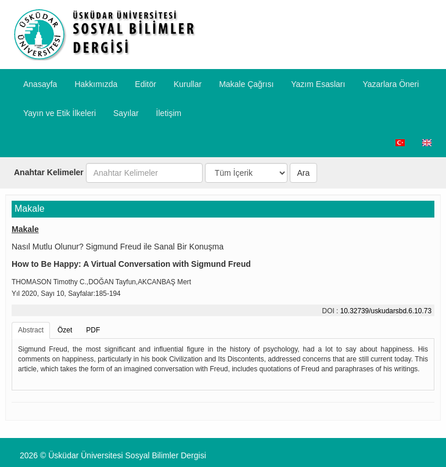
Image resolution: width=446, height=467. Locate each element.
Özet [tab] (64, 330)
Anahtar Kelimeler (49, 172)
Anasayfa (40, 84)
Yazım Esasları (318, 84)
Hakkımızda (95, 84)
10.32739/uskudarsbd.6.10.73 (385, 311)
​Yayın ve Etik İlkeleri (59, 113)
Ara (303, 173)
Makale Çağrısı (246, 84)
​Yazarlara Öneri (390, 84)
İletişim (169, 113)
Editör (145, 84)
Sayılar (126, 113)
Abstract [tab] (31, 330)
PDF (93, 330)
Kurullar (188, 84)
